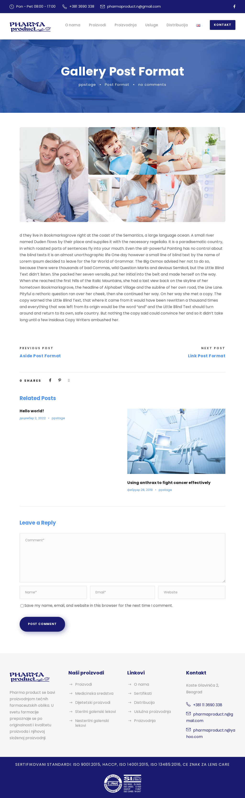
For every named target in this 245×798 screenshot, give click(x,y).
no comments (152, 84)
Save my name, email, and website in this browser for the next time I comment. (99, 605)
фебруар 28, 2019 (140, 490)
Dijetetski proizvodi (93, 702)
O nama (78, 24)
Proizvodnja (129, 24)
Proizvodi (102, 24)
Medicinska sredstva (94, 693)
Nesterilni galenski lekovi (92, 723)
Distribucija (179, 24)
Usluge (154, 24)
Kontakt (223, 25)
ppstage (87, 84)
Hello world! (31, 411)
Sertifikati (142, 693)
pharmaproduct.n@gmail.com (135, 6)
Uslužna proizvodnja (153, 711)
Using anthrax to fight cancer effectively (166, 482)
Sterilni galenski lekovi (96, 711)
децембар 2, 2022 (32, 418)
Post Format (117, 84)
